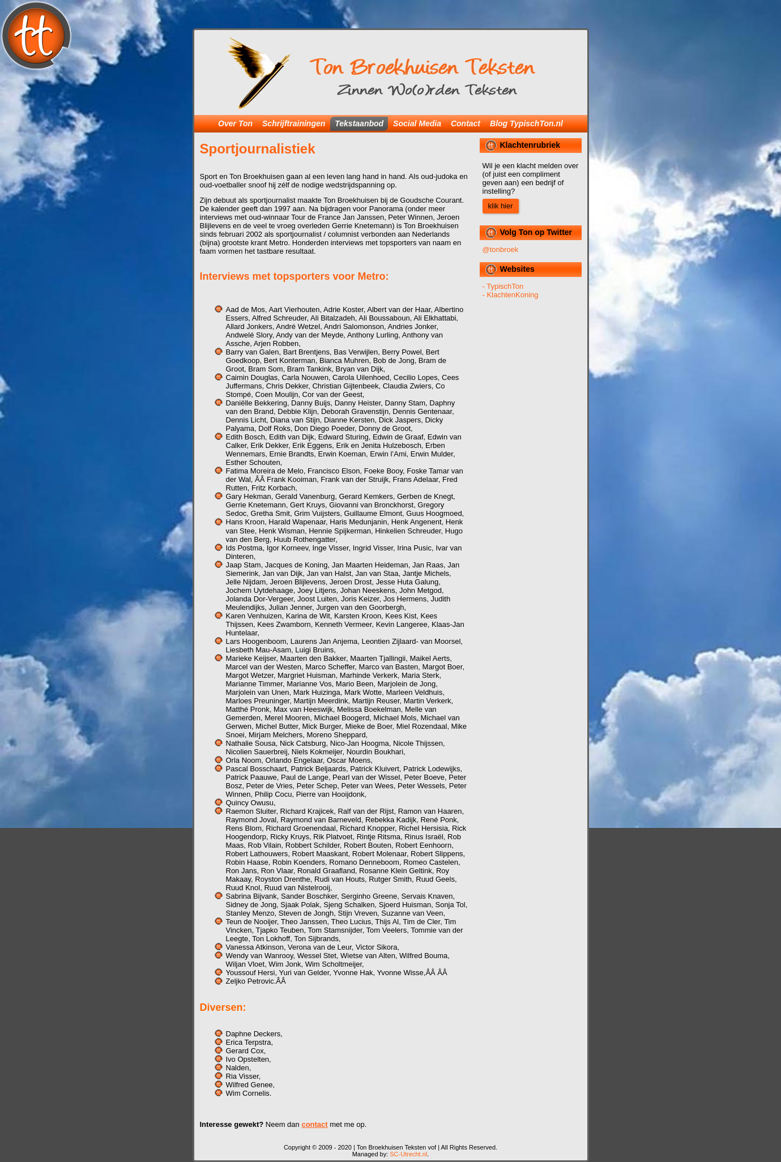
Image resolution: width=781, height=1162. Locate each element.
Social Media (417, 123)
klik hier (500, 206)
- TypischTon (503, 286)
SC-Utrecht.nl (408, 1154)
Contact (465, 123)
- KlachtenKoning (511, 294)
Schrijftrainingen (293, 123)
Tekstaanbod (359, 123)
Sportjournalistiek (257, 148)
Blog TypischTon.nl (526, 123)
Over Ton (235, 123)
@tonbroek (501, 249)
